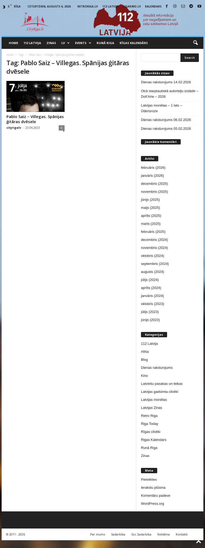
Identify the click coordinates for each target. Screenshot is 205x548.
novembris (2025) (154, 192)
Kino (144, 376)
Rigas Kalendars (153, 440)
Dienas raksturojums (157, 368)
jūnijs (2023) (150, 320)
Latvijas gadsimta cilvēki (159, 392)
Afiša (145, 352)
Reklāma (163, 534)
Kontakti (182, 534)
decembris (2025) (154, 184)
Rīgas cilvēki (150, 432)
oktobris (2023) (152, 304)
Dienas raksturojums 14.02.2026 (166, 82)
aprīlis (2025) (151, 216)
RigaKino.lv (132, 6)
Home (13, 43)
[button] (195, 43)
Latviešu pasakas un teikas (162, 384)
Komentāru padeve (155, 496)
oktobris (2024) (152, 256)
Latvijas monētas (154, 400)
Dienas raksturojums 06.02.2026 (166, 120)
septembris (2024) (155, 264)
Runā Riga (105, 43)
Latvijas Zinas (151, 408)
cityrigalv (13, 128)
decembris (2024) (154, 240)
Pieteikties (149, 479)
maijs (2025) (150, 208)
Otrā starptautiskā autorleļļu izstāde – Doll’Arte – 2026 (169, 94)
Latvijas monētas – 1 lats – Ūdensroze (161, 108)
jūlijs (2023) (150, 312)
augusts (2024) (152, 272)
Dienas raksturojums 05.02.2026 (166, 129)
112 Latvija (110, 6)
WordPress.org (152, 504)
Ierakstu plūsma (153, 488)
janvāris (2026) (152, 176)
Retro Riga (149, 416)
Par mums (97, 534)
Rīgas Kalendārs (134, 43)
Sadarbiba (118, 534)
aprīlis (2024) (151, 288)
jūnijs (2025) (150, 200)
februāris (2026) (153, 168)
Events (83, 43)
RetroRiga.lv (87, 6)
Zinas (51, 43)
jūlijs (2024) (150, 280)
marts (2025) (151, 224)
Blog (144, 360)
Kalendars (153, 6)
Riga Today (149, 424)
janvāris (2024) (152, 296)
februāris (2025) (153, 232)
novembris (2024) (154, 248)
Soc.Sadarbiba (141, 534)
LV (65, 43)
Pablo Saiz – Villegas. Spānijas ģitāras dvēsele (35, 119)
